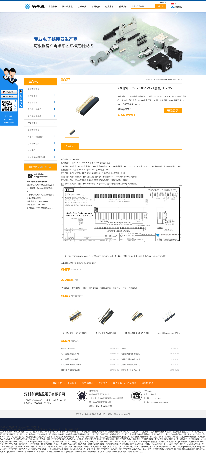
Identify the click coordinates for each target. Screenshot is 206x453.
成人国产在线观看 (21, 439)
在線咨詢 (173, 110)
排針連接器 (32, 96)
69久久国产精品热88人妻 (158, 434)
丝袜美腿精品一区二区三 (119, 434)
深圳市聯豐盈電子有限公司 (162, 79)
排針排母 (116, 288)
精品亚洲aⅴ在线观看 (140, 432)
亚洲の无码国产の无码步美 (165, 439)
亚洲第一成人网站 (61, 447)
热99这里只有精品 (157, 437)
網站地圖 (163, 2)
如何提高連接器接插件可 (130, 365)
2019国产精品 (5, 447)
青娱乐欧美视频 (80, 444)
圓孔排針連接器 (34, 109)
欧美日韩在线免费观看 (43, 442)
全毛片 (22, 442)
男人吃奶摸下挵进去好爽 (115, 444)
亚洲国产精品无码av (179, 449)
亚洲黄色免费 (96, 447)
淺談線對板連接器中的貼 (130, 359)
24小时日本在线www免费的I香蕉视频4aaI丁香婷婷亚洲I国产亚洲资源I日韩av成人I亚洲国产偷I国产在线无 (40, 429)
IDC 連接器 (65, 288)
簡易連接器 (133, 288)
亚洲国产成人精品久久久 (67, 439)
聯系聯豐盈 (147, 383)
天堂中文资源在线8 (85, 439)
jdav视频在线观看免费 (195, 444)
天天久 (16, 442)
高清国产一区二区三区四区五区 (96, 434)
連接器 (124, 348)
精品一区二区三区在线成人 (121, 439)
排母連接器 (32, 102)
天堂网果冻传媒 (67, 444)
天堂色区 (70, 452)
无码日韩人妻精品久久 (15, 437)
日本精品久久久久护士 (44, 447)
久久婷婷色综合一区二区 (176, 444)
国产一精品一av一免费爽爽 (86, 452)
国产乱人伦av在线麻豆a (28, 449)
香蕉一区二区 (51, 439)
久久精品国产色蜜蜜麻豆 (59, 449)
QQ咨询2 (10, 96)
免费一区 (11, 452)
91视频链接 (29, 437)
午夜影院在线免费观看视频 (64, 437)
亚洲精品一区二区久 (102, 439)
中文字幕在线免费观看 (138, 434)
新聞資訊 (96, 6)
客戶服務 (82, 6)
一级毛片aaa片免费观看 (187, 437)
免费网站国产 (166, 432)
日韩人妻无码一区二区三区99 (95, 437)
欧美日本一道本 (140, 449)
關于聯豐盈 (67, 6)
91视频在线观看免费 (78, 449)
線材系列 (31, 150)
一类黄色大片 (154, 432)
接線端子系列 (33, 143)
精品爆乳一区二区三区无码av (122, 449)
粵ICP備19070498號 (104, 406)
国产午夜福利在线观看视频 (72, 434)
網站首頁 (57, 383)
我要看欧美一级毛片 (135, 452)
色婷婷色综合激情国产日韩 (183, 432)
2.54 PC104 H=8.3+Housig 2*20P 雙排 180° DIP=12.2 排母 (90, 256)
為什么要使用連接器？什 (70, 354)
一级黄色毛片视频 (119, 452)
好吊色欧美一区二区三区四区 (98, 449)
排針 (85, 288)
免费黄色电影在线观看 (96, 444)
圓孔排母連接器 (34, 116)
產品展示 (177, 79)
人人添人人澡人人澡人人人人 (87, 442)
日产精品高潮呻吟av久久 (56, 452)
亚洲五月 (29, 442)
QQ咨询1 (10, 92)
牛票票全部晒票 (171, 437)
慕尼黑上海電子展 (68, 348)
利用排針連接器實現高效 (70, 370)
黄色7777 (79, 437)
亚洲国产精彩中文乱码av (50, 444)
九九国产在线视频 (104, 452)
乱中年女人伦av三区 (131, 447)
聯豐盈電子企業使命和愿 (130, 370)
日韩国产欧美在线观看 (135, 444)
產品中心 (52, 6)
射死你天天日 (30, 452)
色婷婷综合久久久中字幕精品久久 (46, 432)
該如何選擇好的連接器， (70, 359)
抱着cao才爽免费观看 (37, 439)
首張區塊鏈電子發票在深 (130, 354)
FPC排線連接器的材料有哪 (71, 365)
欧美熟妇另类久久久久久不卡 (64, 442)
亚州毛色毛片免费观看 (140, 437)
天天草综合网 (29, 447)
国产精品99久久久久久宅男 (172, 447)
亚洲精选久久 (43, 449)
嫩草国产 (191, 449)
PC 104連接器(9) (90, 263)
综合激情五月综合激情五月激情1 (192, 442)
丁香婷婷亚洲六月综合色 (69, 432)
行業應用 (109, 6)
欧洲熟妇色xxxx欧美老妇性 (155, 444)
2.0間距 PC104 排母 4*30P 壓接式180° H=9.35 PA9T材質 (144, 256)
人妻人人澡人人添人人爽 (112, 447)
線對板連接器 (33, 130)
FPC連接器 (32, 123)
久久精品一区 (17, 447)
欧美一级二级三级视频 (9, 444)
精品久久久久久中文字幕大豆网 (134, 442)
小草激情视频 (152, 442)
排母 (124, 288)
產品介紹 (70, 146)
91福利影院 (41, 452)
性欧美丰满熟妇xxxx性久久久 (180, 434)
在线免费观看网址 (115, 437)
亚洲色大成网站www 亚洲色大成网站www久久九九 (111, 432)
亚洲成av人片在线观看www (150, 447)
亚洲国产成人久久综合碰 (26, 434)
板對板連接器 (33, 89)
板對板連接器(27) (76, 263)
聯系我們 (123, 6)
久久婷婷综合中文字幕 (44, 437)
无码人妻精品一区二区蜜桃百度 (49, 434)
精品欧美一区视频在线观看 (143, 439)
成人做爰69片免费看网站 (168, 442)
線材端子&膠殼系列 (36, 157)
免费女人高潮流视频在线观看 (159, 449)
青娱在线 (126, 437)
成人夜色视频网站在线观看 (79, 447)
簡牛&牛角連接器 (35, 137)
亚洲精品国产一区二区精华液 (188, 439)
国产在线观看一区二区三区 (110, 442)
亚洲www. (20, 452)
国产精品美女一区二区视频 (29, 444)
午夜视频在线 (85, 432)
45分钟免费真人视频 (192, 447)
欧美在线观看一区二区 (23, 432)
